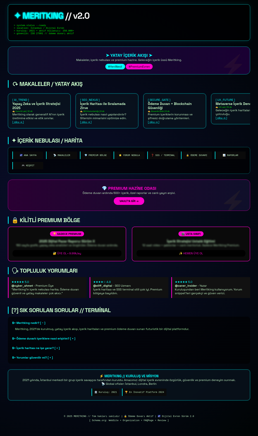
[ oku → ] (18, 124)
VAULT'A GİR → (129, 204)
